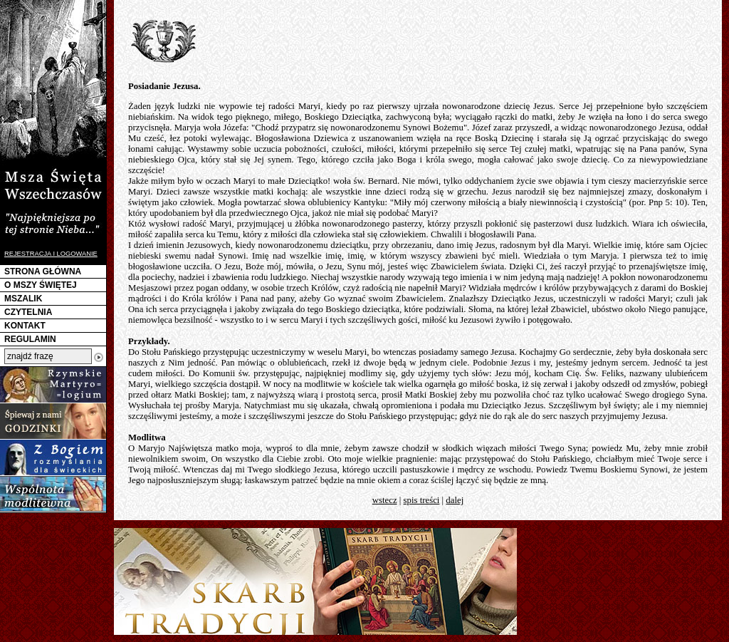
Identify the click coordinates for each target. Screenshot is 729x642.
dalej (454, 500)
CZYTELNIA (28, 312)
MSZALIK (23, 299)
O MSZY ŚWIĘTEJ (40, 285)
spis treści (422, 500)
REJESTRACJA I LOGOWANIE (51, 253)
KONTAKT (25, 326)
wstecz (384, 500)
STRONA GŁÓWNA (42, 271)
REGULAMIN (30, 339)
